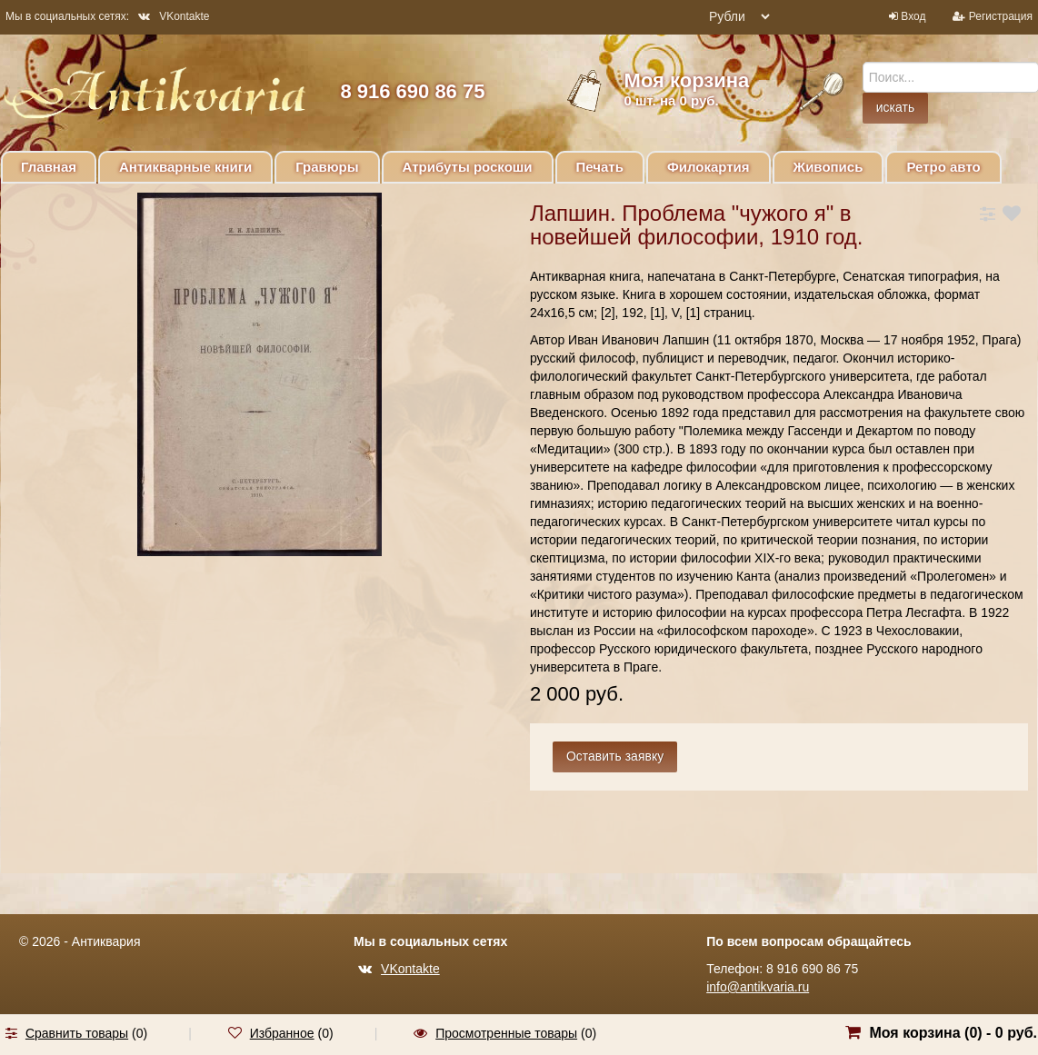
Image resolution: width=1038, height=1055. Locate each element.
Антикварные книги (185, 166)
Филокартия (708, 166)
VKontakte (173, 16)
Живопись (828, 166)
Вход (913, 16)
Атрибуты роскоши (468, 166)
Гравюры (326, 166)
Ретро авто (943, 166)
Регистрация (1001, 16)
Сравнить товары (76, 1033)
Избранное (282, 1033)
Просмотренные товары (506, 1033)
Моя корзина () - (953, 1032)
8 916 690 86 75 (412, 91)
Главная (48, 166)
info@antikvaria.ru (757, 987)
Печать (600, 166)
